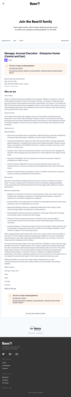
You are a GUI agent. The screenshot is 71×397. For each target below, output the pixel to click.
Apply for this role (10, 288)
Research (5, 377)
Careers (5, 368)
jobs (14, 40)
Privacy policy (31, 333)
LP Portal (5, 383)
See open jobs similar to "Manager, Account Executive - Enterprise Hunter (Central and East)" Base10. (36, 71)
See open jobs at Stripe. (16, 68)
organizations (5, 40)
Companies (6, 365)
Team (4, 362)
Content (5, 380)
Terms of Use (6, 388)
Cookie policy (39, 333)
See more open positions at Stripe (35, 313)
